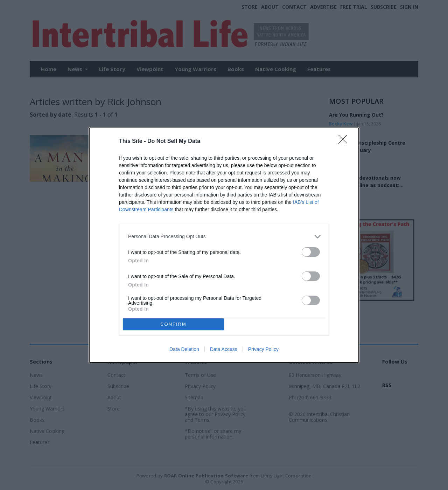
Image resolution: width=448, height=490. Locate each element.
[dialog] (224, 245)
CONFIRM (173, 324)
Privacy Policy (263, 349)
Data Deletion (184, 349)
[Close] (345, 141)
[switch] (311, 252)
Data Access (223, 349)
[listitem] (224, 236)
